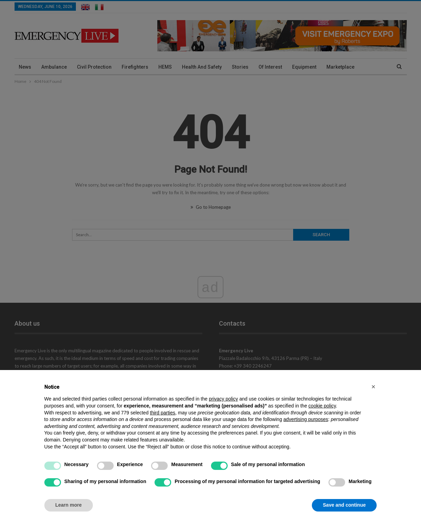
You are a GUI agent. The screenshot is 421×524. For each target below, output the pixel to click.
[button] (373, 386)
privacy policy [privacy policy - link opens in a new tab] (223, 399)
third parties (162, 412)
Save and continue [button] (344, 505)
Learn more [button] (68, 505)
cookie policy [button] (322, 406)
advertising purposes (305, 419)
